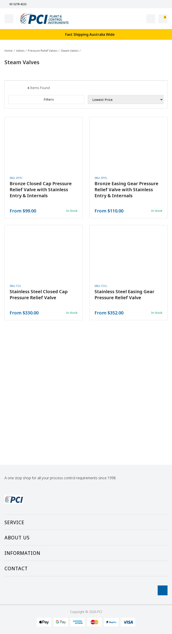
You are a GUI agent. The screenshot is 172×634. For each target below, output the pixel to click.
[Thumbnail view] (20, 87)
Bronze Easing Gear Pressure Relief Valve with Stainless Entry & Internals (126, 189)
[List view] (11, 87)
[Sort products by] (125, 99)
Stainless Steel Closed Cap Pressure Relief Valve (39, 294)
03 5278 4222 (15, 4)
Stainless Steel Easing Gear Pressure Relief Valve (124, 294)
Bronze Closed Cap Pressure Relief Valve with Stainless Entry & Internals (41, 189)
